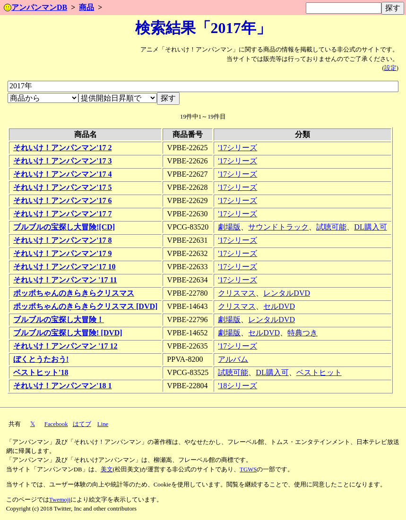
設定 (390, 68)
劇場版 (229, 227)
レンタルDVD (286, 293)
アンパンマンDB (35, 7)
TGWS (248, 469)
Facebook (56, 424)
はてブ (82, 424)
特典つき (302, 333)
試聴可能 (331, 227)
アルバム (233, 359)
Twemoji (59, 499)
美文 (107, 469)
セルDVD (279, 306)
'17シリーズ (237, 148)
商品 (86, 7)
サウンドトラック (278, 227)
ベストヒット (319, 372)
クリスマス (237, 293)
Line (102, 424)
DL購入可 (370, 227)
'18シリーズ (237, 386)
